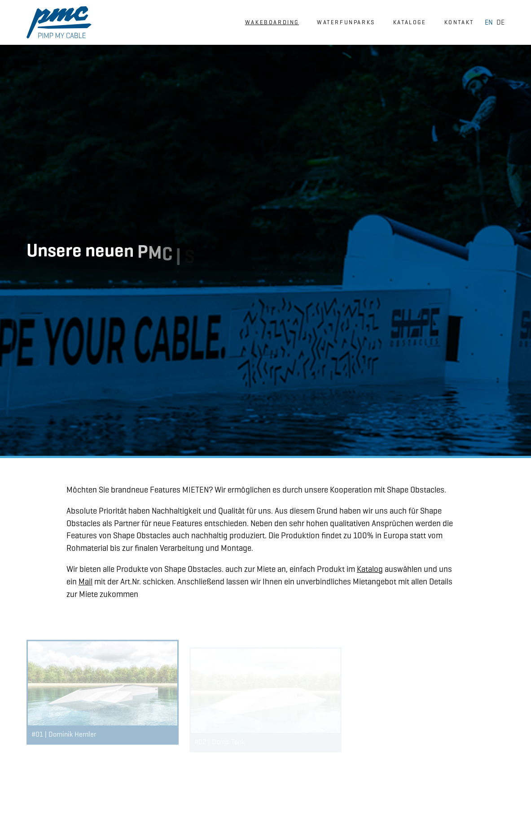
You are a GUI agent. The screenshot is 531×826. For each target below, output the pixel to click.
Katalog (370, 569)
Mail (85, 581)
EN (489, 22)
